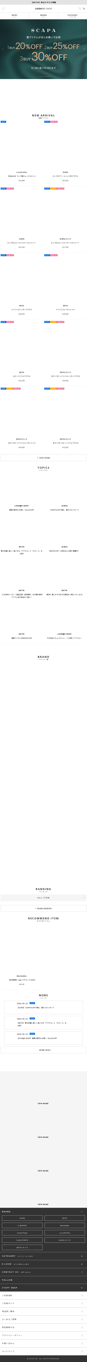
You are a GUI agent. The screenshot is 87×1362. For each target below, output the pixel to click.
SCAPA (22, 1218)
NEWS (14, 16)
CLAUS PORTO (22, 1240)
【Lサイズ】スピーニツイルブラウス (65, 443)
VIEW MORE (43, 458)
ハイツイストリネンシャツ (65, 309)
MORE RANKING (43, 908)
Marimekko (64, 1225)
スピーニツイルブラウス (21, 376)
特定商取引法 (8, 1327)
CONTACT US (16, 1272)
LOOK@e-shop (43, 9)
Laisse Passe (22, 1233)
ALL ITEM (43, 898)
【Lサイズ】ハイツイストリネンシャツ (22, 443)
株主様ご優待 (8, 1311)
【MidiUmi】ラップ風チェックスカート (21, 176)
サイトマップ (8, 1351)
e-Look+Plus (65, 1233)
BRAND (43, 16)
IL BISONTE (22, 1225)
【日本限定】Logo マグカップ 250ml (21, 980)
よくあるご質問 (9, 1319)
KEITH (64, 1218)
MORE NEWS (43, 1050)
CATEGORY (72, 16)
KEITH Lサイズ (22, 1247)
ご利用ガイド (8, 1303)
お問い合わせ (8, 1343)
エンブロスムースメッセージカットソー (21, 243)
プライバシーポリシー (12, 1335)
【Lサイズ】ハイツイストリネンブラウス (65, 376)
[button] (84, 49)
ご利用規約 (7, 1295)
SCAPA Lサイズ (65, 1240)
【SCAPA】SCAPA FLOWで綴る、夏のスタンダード (43, 2)
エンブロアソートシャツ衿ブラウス (65, 176)
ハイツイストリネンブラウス (21, 309)
